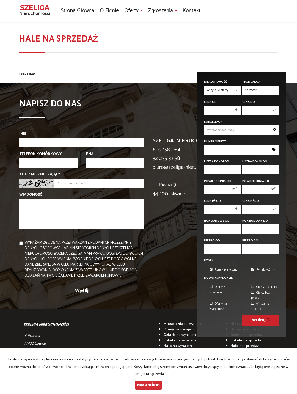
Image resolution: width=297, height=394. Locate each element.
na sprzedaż (246, 340)
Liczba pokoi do (254, 161)
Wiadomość (30, 195)
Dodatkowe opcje (218, 278)
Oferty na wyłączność (218, 306)
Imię (22, 134)
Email (91, 154)
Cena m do (250, 201)
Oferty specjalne (264, 287)
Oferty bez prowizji (260, 295)
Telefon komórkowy (40, 154)
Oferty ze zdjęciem (218, 290)
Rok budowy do (255, 221)
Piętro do (250, 241)
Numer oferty (215, 142)
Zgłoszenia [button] (162, 10)
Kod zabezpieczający (39, 174)
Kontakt (192, 10)
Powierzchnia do (255, 181)
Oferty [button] (133, 10)
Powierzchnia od (217, 181)
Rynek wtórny (263, 269)
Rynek (209, 260)
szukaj (261, 320)
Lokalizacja (213, 122)
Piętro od (212, 241)
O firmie (109, 10)
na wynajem (184, 324)
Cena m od (212, 201)
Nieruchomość (215, 82)
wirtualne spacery (260, 306)
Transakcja (251, 82)
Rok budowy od (217, 221)
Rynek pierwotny (223, 269)
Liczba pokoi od (216, 161)
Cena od (210, 102)
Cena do (248, 102)
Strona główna (77, 10)
